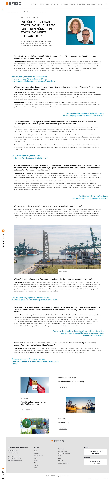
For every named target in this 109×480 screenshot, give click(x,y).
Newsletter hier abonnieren (95, 462)
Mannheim (37, 460)
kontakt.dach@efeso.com (15, 460)
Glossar (60, 458)
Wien (35, 467)
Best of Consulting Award (39, 12)
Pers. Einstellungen (63, 463)
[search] (106, 8)
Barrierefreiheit (62, 451)
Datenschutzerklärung (64, 453)
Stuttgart (36, 465)
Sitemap (60, 460)
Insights (72, 4)
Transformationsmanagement (32, 99)
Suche (60, 456)
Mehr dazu (63, 387)
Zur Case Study (27, 410)
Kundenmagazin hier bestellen (96, 452)
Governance (52, 97)
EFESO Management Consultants (15, 12)
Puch (35, 458)
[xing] (3, 475)
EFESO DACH (3, 241)
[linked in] (3, 472)
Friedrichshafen (38, 455)
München (36, 463)
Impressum (61, 448)
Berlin (35, 451)
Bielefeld (36, 453)
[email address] (3, 468)
